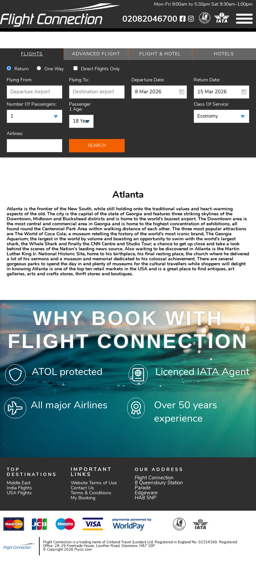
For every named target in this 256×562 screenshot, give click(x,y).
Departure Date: (147, 80)
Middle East (19, 483)
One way (54, 69)
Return (21, 69)
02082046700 (149, 19)
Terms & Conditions (91, 493)
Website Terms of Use (94, 483)
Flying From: (19, 80)
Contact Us (82, 488)
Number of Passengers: (31, 104)
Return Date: (207, 80)
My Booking (83, 498)
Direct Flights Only (100, 69)
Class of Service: (211, 104)
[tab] (32, 54)
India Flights (19, 488)
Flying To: (79, 80)
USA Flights (19, 493)
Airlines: (15, 133)
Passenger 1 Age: (80, 107)
